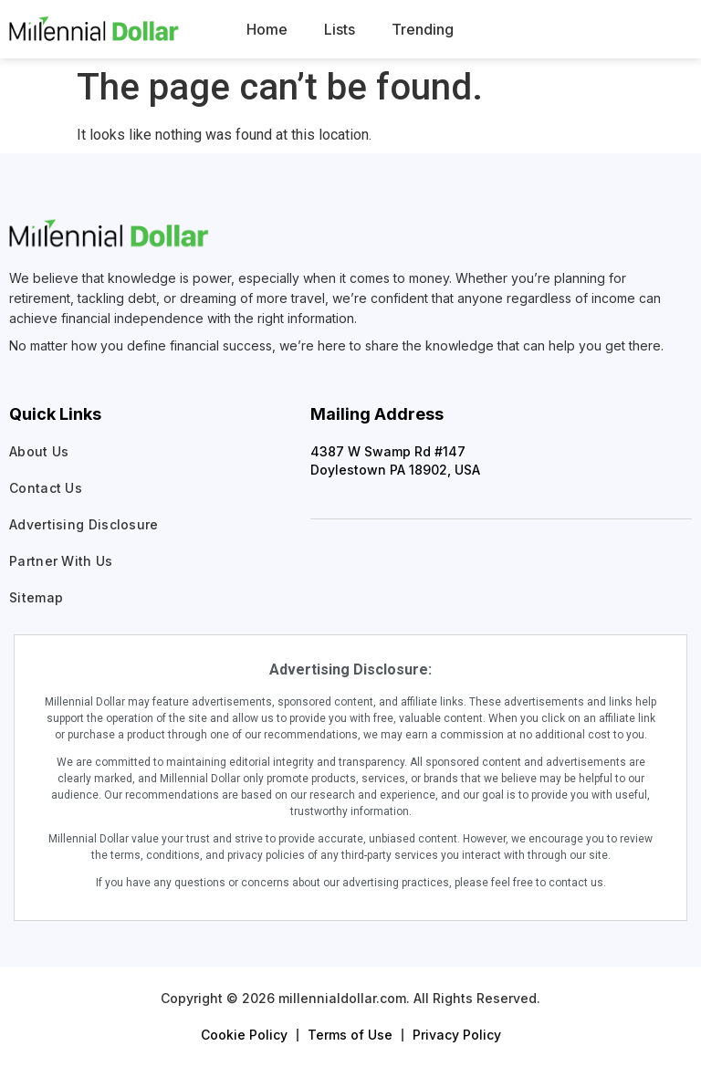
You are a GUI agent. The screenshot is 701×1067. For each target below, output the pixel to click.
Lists (339, 29)
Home (267, 29)
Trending (423, 29)
